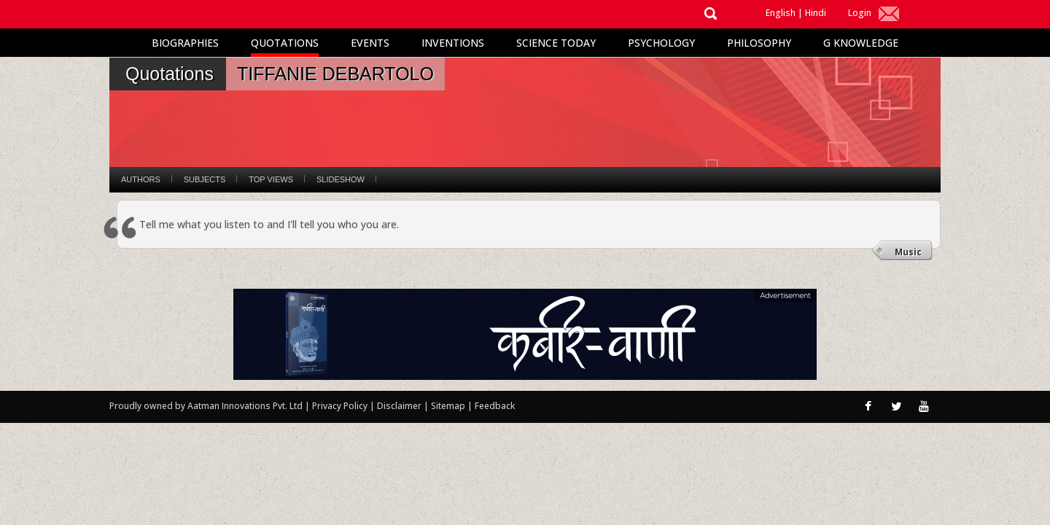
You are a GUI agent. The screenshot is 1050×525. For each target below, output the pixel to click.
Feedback (495, 406)
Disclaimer (399, 406)
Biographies (185, 43)
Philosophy (759, 43)
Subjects (204, 179)
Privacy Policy (341, 406)
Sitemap (449, 406)
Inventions (452, 43)
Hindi (815, 13)
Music (908, 252)
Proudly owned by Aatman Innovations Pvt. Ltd (206, 406)
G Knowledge (860, 43)
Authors (140, 179)
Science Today (556, 43)
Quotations (285, 43)
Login (859, 13)
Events (370, 43)
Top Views (271, 179)
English (781, 13)
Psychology (661, 43)
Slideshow (340, 179)
